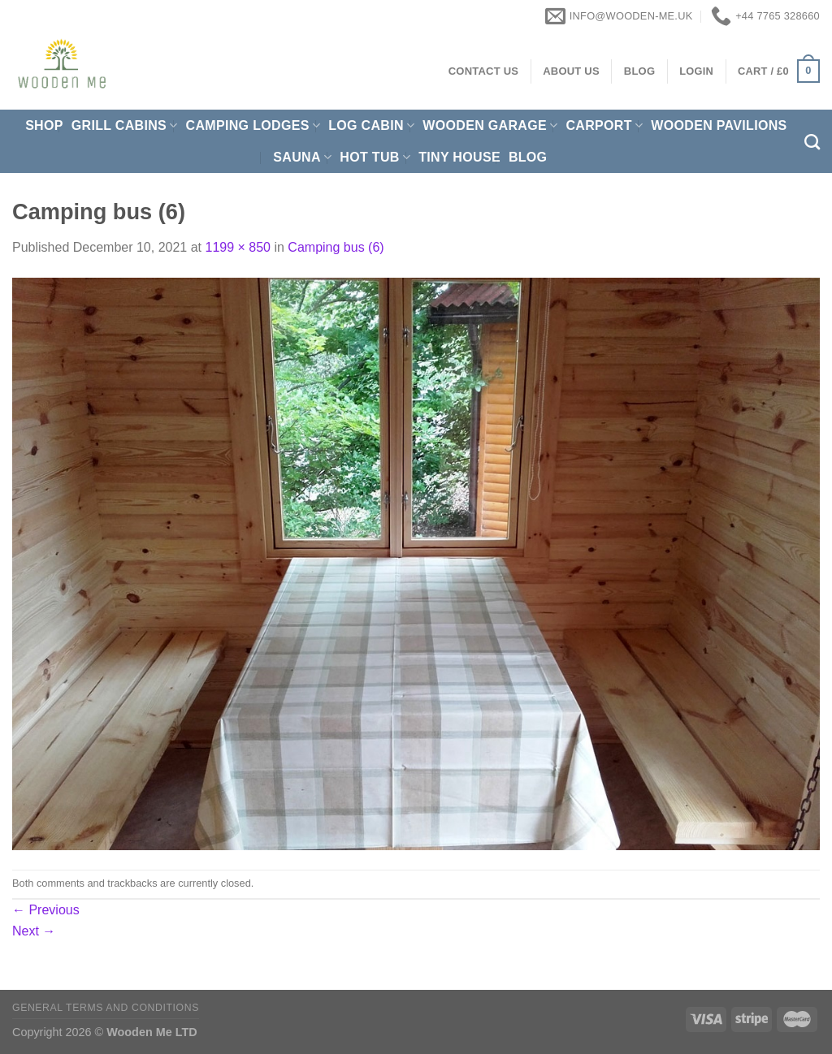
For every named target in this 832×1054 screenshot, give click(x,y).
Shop (44, 125)
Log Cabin (371, 125)
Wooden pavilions (718, 125)
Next (33, 931)
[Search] (812, 141)
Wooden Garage (489, 125)
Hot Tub (375, 157)
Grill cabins (125, 125)
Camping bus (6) (336, 247)
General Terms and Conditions (105, 1007)
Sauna (302, 157)
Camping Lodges (253, 125)
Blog (528, 157)
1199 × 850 (238, 247)
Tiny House (459, 157)
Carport (604, 125)
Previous (46, 910)
